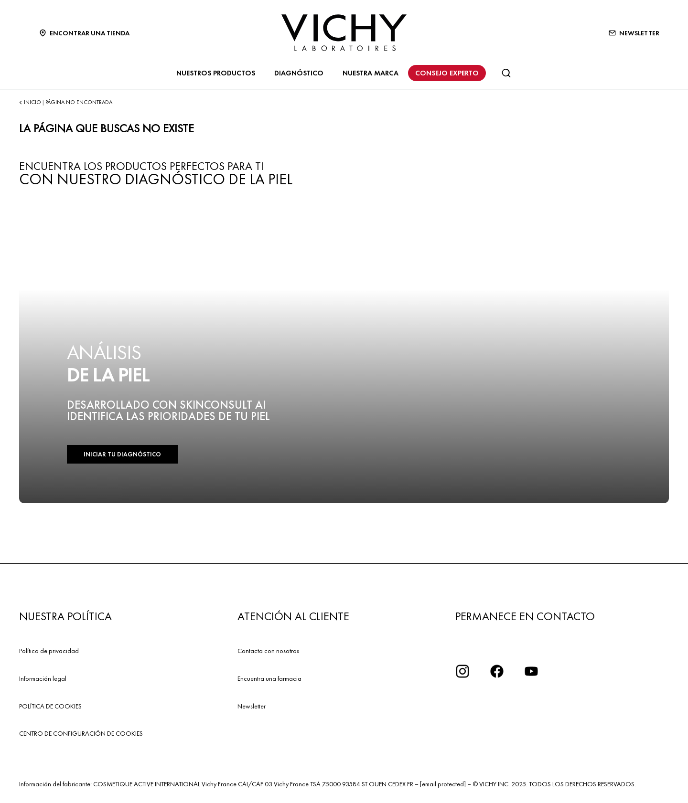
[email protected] (443, 784)
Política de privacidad (49, 650)
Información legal (42, 678)
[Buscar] (506, 73)
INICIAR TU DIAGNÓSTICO (122, 454)
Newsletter (251, 706)
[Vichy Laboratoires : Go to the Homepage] (344, 32)
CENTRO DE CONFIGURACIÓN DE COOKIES (81, 733)
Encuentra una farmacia (269, 678)
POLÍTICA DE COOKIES (50, 706)
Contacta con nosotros (268, 650)
